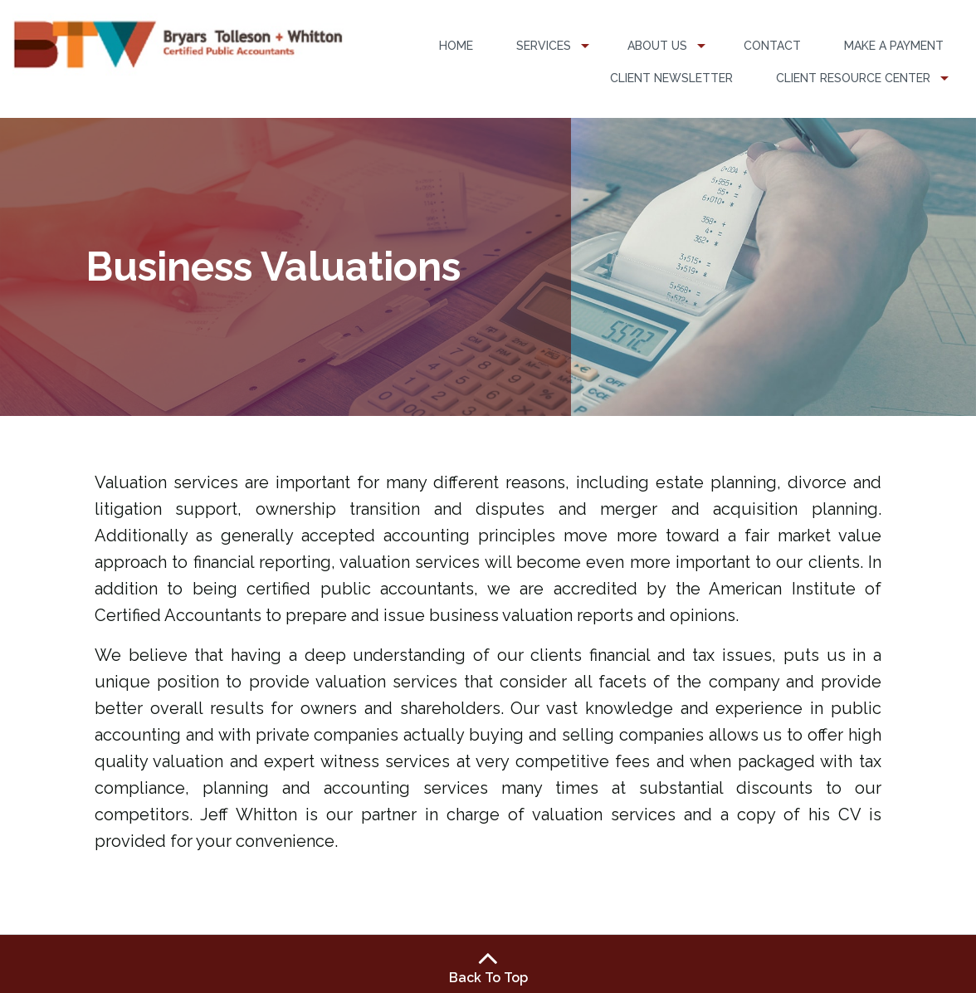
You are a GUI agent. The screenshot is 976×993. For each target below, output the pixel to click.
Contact (772, 45)
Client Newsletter (671, 78)
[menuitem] (456, 46)
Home (456, 45)
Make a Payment (894, 45)
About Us (657, 45)
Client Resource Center (853, 78)
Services (543, 45)
